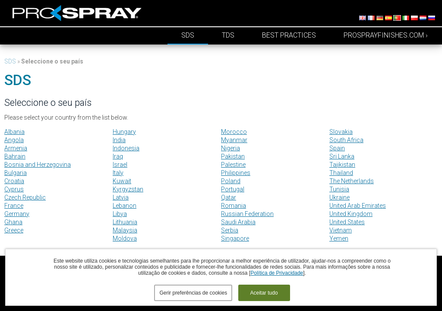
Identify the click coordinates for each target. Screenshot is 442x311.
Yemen (338, 238)
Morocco (234, 131)
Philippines (235, 172)
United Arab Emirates (357, 205)
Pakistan (233, 156)
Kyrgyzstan (128, 189)
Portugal (232, 189)
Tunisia (339, 189)
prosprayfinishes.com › (386, 35)
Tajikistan (342, 164)
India (119, 139)
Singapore (235, 238)
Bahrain (14, 156)
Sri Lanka (341, 156)
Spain (337, 148)
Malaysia (125, 230)
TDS (228, 35)
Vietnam (340, 230)
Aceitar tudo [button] (264, 293)
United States (347, 222)
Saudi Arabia (238, 222)
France (13, 205)
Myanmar (234, 139)
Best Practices (289, 35)
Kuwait (122, 181)
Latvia (121, 197)
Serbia (229, 230)
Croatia (14, 181)
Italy (118, 172)
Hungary (124, 131)
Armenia (15, 148)
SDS (187, 35)
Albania (14, 131)
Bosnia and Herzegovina (37, 164)
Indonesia (126, 148)
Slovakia (341, 131)
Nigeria (230, 148)
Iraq (118, 156)
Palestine (233, 164)
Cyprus (14, 189)
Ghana (13, 222)
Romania (233, 205)
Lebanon (124, 205)
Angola (14, 139)
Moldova (125, 238)
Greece (13, 230)
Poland (230, 181)
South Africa (346, 139)
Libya (120, 213)
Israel (120, 164)
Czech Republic (25, 197)
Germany (16, 213)
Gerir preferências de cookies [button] (193, 293)
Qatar (228, 197)
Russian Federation (247, 213)
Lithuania (125, 222)
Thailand (341, 172)
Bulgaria (15, 172)
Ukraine (339, 197)
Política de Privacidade (276, 273)
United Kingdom (351, 213)
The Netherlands (351, 181)
